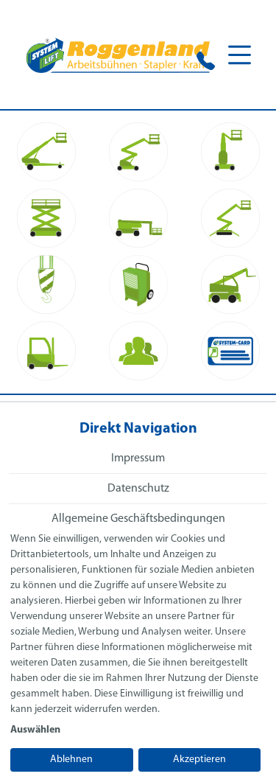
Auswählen (35, 730)
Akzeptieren (199, 759)
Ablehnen (71, 759)
